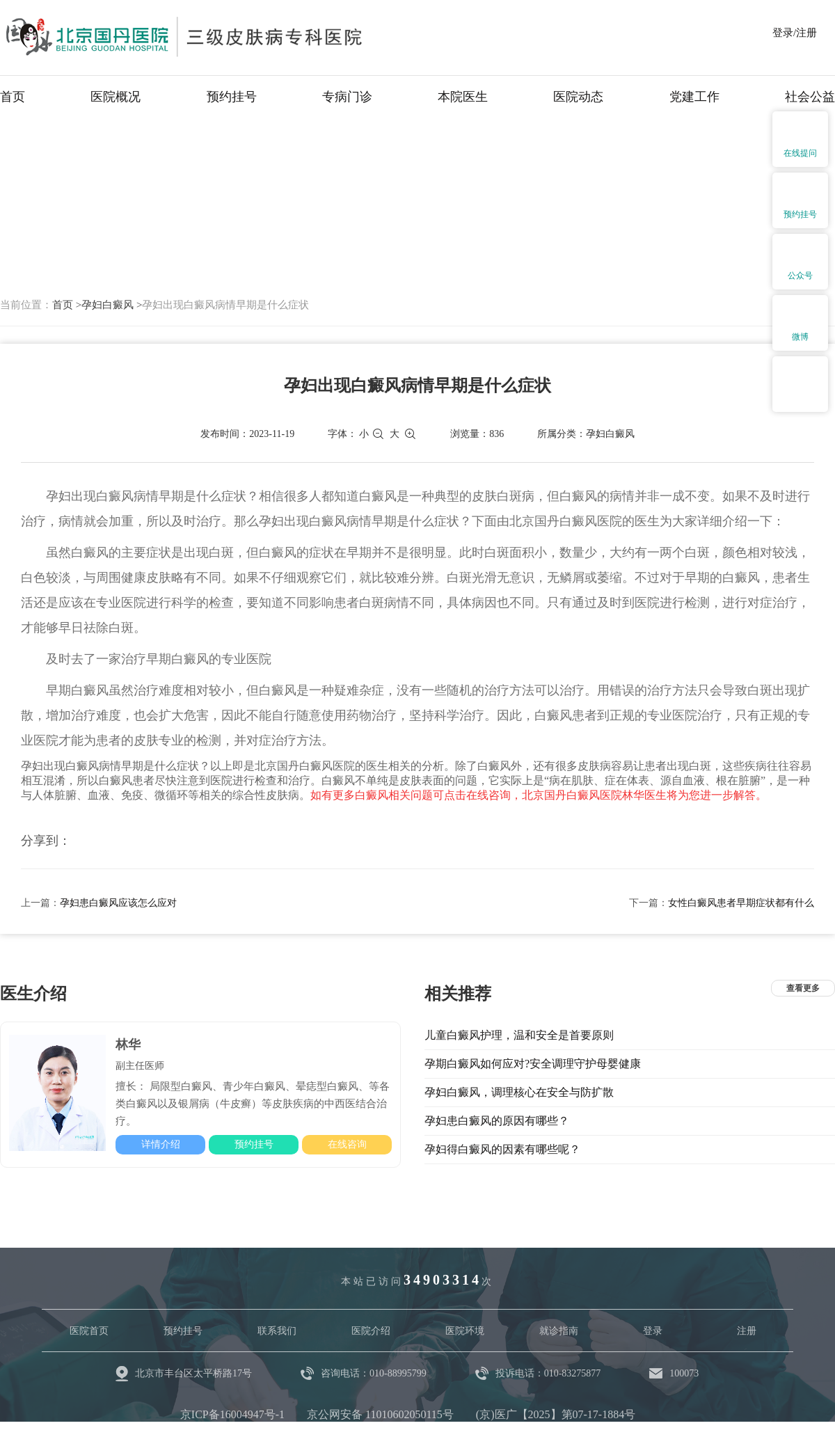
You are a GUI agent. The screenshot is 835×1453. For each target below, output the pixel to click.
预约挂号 (232, 97)
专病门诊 (347, 97)
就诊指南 (558, 1331)
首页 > (66, 304)
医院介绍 (370, 1331)
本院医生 (463, 97)
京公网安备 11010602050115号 (380, 1414)
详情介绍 (160, 1144)
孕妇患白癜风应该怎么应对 (118, 903)
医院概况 (115, 97)
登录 (652, 1331)
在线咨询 (347, 1144)
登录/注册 (794, 32)
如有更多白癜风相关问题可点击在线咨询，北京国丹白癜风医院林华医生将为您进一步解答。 (538, 795)
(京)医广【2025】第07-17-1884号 (555, 1414)
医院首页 (89, 1331)
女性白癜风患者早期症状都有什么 (741, 903)
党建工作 (694, 97)
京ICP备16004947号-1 (232, 1414)
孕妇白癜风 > (111, 304)
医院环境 (464, 1331)
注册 (746, 1331)
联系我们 (276, 1331)
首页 (12, 97)
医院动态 (578, 97)
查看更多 (803, 988)
